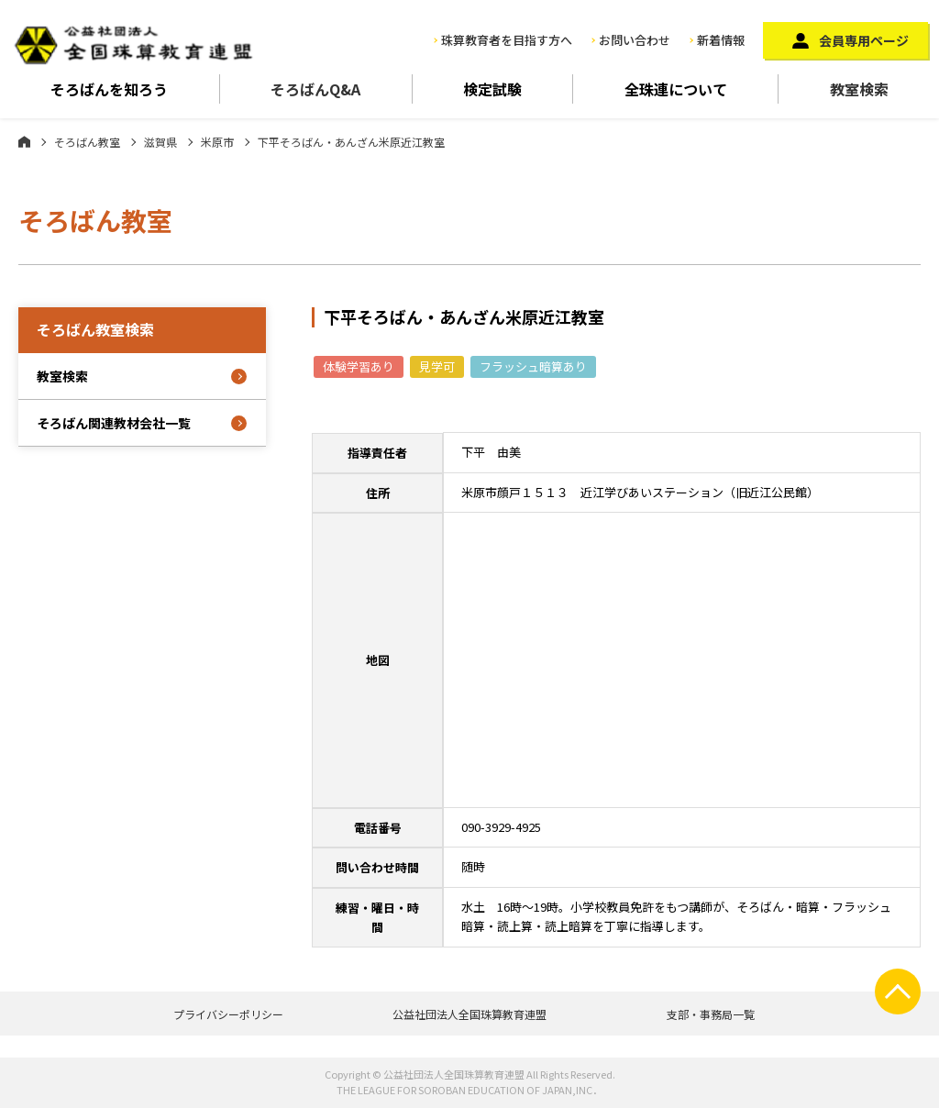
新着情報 (721, 40)
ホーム (24, 141)
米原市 (217, 142)
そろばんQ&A (315, 89)
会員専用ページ (864, 40)
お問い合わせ (634, 40)
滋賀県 (160, 142)
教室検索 (859, 89)
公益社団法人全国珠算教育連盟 (469, 1014)
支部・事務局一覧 (711, 1014)
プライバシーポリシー (228, 1014)
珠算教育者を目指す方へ (506, 40)
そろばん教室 (87, 142)
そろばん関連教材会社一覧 (114, 423)
